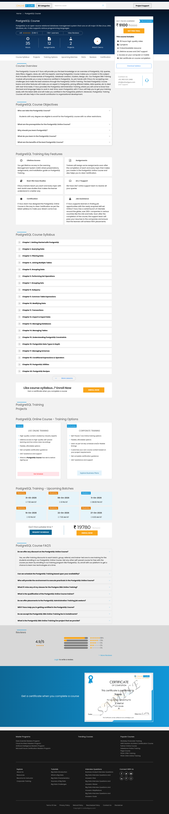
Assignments (49, 47)
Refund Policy (78, 805)
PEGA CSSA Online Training (131, 756)
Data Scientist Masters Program (28, 741)
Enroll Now (93, 390)
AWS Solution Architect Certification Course (137, 743)
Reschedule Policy (93, 805)
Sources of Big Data (58, 781)
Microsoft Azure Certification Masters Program (33, 748)
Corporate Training (24, 781)
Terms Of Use (51, 805)
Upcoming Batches (69, 57)
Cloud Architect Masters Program (28, 743)
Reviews (93, 57)
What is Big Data (57, 775)
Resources (21, 775)
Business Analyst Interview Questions (99, 772)
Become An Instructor (25, 778)
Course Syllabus (22, 57)
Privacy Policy (65, 805)
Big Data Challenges (58, 784)
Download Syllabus (134, 66)
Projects (70, 47)
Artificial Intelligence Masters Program (30, 746)
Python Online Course (129, 746)
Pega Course (125, 751)
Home (18, 13)
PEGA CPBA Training (128, 753)
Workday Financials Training (131, 741)
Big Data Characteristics (60, 778)
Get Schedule (38, 474)
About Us (20, 772)
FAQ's (83, 57)
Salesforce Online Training (130, 748)
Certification (105, 57)
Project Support (142, 6)
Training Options (51, 57)
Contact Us (107, 805)
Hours (27, 47)
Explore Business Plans (89, 473)
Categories (44, 6)
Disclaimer (119, 805)
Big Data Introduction (59, 772)
